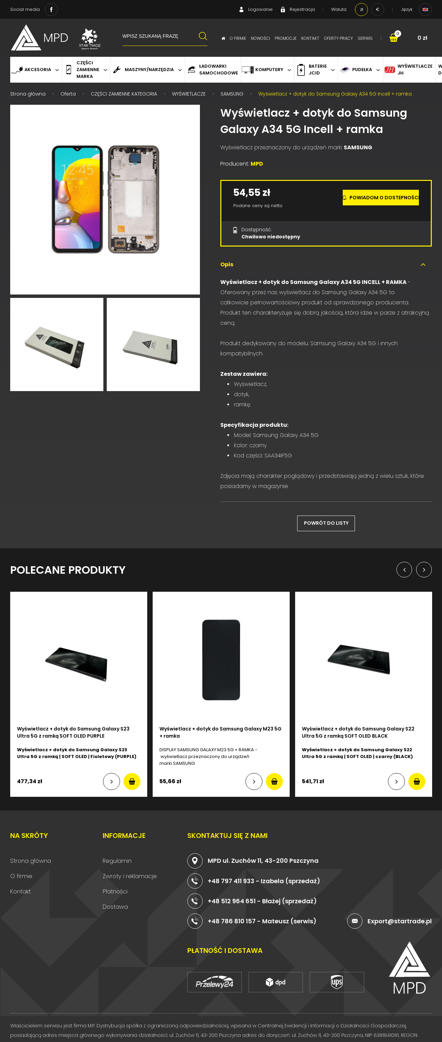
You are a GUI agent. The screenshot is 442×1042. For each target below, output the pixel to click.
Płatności (115, 888)
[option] (105, 196)
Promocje (285, 38)
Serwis (365, 38)
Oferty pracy (338, 38)
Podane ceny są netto (258, 202)
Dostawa (115, 903)
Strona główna (30, 857)
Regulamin (117, 857)
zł (361, 9)
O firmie (238, 38)
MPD (257, 160)
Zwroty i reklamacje (130, 872)
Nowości (260, 38)
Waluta (338, 9)
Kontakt (310, 38)
